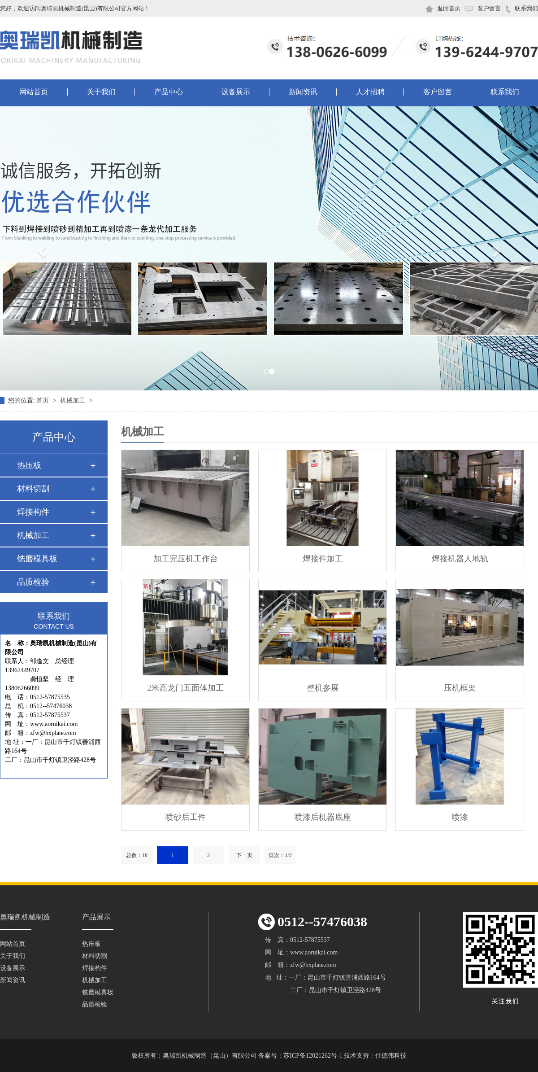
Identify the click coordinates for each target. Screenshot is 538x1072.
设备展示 (235, 92)
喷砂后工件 (185, 817)
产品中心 (168, 92)
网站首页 (33, 92)
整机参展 (323, 687)
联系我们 (522, 9)
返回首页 (442, 9)
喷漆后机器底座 (323, 817)
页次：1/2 (280, 855)
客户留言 (482, 8)
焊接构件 (33, 512)
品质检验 (33, 582)
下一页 (244, 855)
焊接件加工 (323, 558)
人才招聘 (370, 92)
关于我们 (101, 92)
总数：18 (137, 855)
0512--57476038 (312, 922)
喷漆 (460, 817)
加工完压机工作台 (185, 558)
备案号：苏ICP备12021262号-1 (300, 1055)
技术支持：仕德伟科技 (375, 1055)
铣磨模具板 (37, 558)
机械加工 (73, 400)
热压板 (29, 465)
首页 (43, 400)
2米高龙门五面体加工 (185, 687)
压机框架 (460, 687)
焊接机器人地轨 (460, 558)
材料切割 (33, 488)
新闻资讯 (303, 92)
